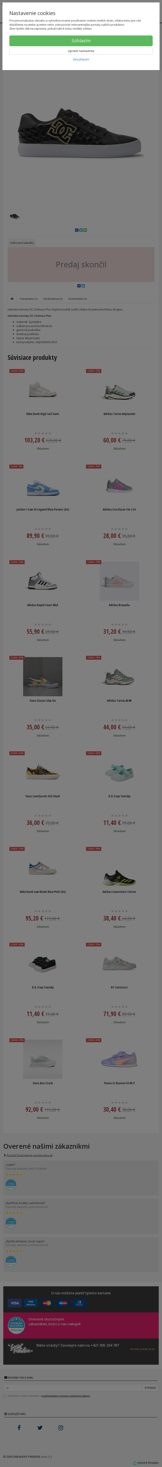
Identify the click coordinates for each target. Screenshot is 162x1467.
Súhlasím (81, 41)
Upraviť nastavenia (81, 51)
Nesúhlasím (81, 59)
